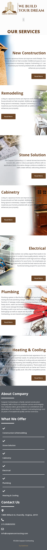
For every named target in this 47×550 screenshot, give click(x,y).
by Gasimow (23, 546)
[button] (23, 20)
